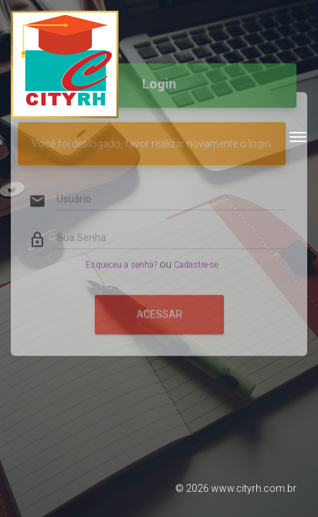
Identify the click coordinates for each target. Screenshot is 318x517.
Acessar (159, 299)
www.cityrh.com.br (253, 488)
